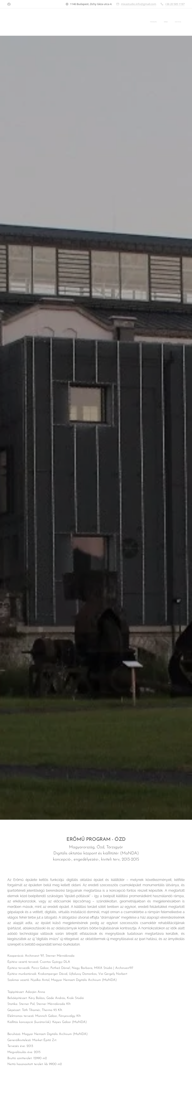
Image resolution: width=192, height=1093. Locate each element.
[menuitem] (166, 22)
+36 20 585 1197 (175, 4)
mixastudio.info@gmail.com (138, 4)
